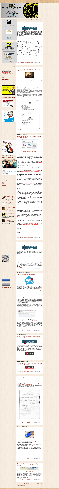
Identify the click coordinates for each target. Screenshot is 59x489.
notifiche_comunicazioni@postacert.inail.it (29, 320)
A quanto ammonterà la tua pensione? (7, 181)
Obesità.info (3, 182)
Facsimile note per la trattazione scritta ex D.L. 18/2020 (9, 202)
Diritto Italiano (31, 471)
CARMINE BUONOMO (23, 62)
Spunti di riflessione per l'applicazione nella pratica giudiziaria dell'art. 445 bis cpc (9, 220)
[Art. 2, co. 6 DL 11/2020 (35, 170)
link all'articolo (39, 288)
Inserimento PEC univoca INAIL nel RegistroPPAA (26, 274)
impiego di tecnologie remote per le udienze (31, 171)
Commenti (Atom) (22, 485)
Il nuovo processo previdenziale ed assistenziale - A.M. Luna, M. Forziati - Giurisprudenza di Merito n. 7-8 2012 (10, 208)
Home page (26, 483)
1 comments (31, 237)
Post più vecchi (39, 483)
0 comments (31, 130)
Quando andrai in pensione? (5, 180)
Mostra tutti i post (36, 19)
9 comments (31, 62)
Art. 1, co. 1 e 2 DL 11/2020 (29, 183)
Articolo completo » (19, 60)
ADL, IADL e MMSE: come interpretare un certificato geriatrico (10, 197)
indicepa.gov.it (31, 445)
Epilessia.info (3, 183)
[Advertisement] (5, 239)
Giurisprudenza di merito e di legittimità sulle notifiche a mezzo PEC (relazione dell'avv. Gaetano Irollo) (29, 364)
